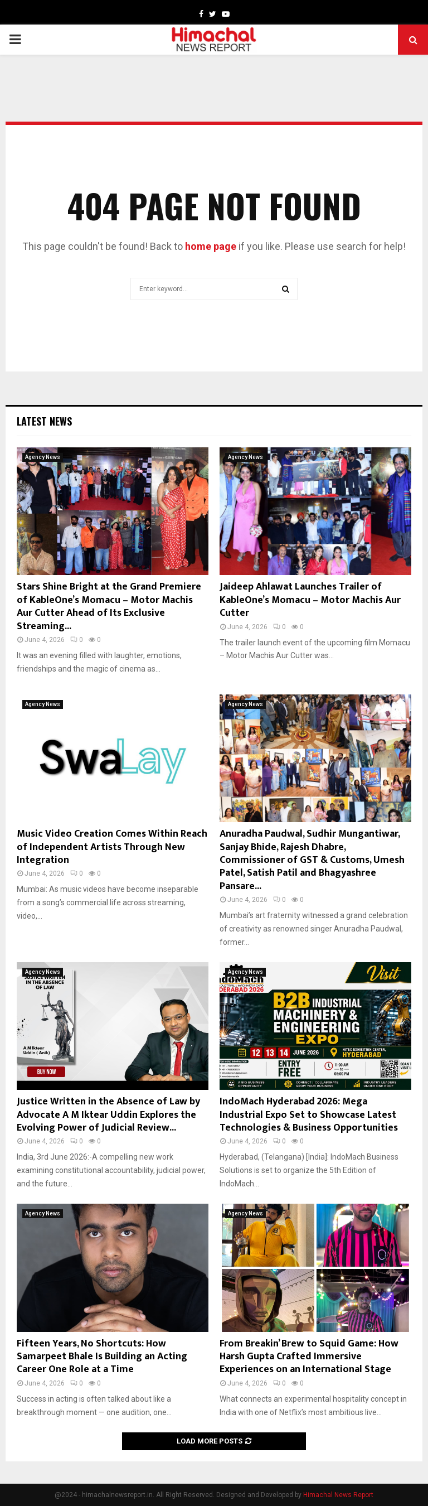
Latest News (44, 421)
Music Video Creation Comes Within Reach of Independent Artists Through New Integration (112, 847)
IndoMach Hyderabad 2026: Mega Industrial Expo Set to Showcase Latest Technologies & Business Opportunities (309, 1114)
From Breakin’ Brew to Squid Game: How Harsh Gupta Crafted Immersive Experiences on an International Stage (309, 1356)
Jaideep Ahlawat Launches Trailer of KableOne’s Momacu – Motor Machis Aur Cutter (310, 599)
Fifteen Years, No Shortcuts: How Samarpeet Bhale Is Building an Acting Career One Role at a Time (102, 1356)
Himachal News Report (338, 1495)
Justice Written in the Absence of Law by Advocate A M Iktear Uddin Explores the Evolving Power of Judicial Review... (108, 1114)
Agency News (42, 457)
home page (210, 246)
